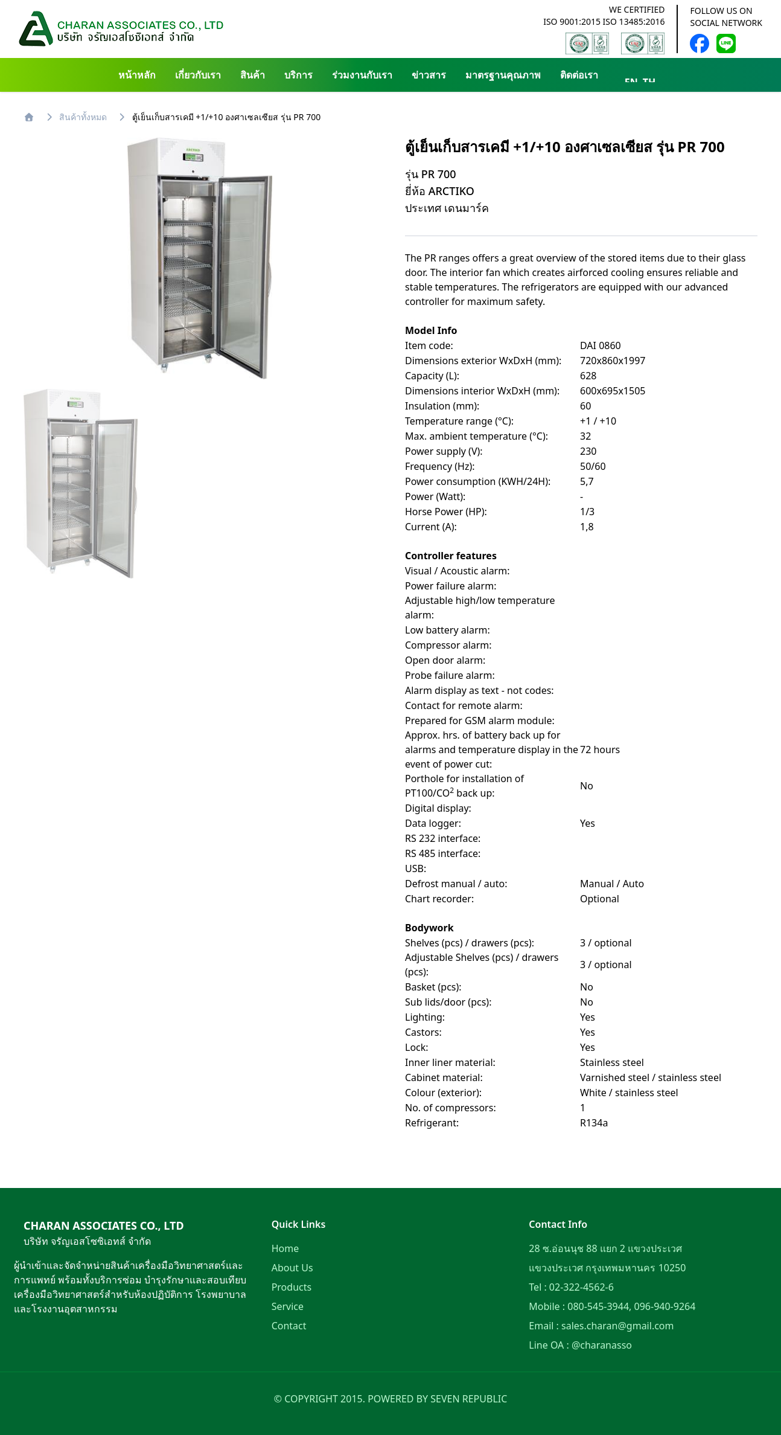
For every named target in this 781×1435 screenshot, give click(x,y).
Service (288, 1306)
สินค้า (252, 75)
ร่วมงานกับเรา (362, 75)
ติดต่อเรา (579, 75)
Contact (289, 1325)
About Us (292, 1267)
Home (285, 1248)
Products (292, 1287)
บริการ (298, 75)
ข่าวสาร (429, 75)
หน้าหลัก (137, 75)
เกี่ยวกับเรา (198, 75)
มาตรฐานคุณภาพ (503, 75)
